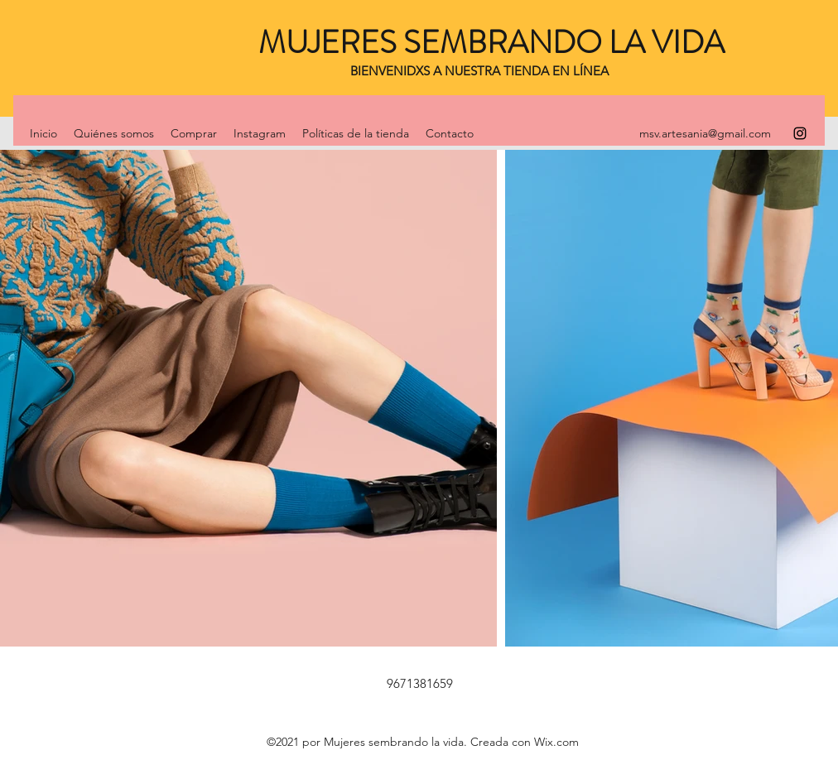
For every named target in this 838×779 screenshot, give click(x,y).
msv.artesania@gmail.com (705, 133)
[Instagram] (800, 133)
